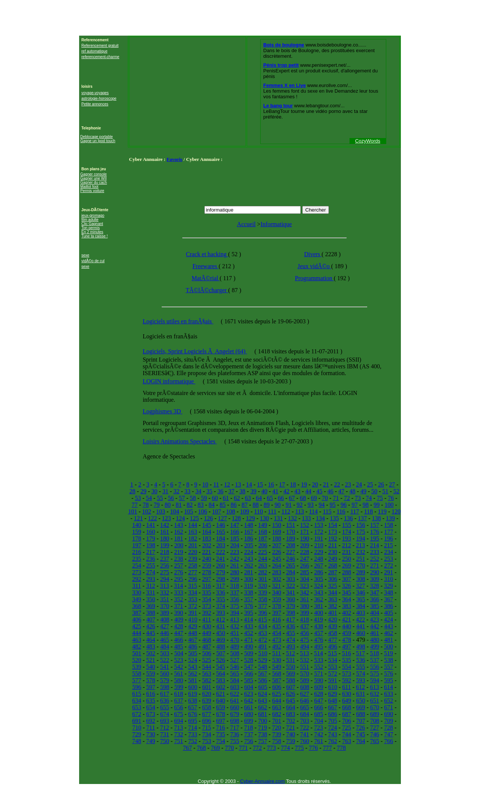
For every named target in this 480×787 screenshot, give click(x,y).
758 (276, 741)
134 (320, 518)
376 (248, 606)
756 (248, 741)
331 (150, 592)
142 (164, 525)
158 (388, 525)
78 (145, 505)
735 (220, 734)
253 (388, 559)
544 (206, 667)
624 (262, 694)
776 (313, 748)
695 (192, 721)
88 (256, 505)
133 (306, 518)
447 (178, 633)
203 (220, 545)
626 (290, 694)
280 (234, 572)
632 (374, 694)
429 (192, 626)
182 (192, 538)
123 (166, 518)
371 (178, 606)
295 (178, 579)
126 (208, 518)
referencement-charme (100, 57)
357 (248, 599)
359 (276, 599)
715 (206, 727)
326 (346, 586)
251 (360, 559)
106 (202, 511)
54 (149, 498)
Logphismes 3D (162, 411)
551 (304, 667)
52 (396, 491)
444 (136, 633)
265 (290, 565)
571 (318, 673)
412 (220, 619)
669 (360, 707)
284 (290, 572)
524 (192, 660)
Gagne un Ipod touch (97, 141)
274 (150, 572)
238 (178, 559)
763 (346, 741)
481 (388, 640)
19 (304, 484)
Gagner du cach (93, 182)
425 (136, 626)
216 (136, 552)
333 (178, 592)
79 (157, 505)
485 (178, 646)
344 (332, 592)
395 (248, 613)
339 (262, 592)
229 (318, 552)
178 (136, 538)
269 (346, 565)
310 (388, 579)
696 (206, 721)
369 (150, 606)
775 (299, 748)
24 (359, 484)
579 (164, 680)
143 (178, 525)
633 (388, 694)
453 (262, 633)
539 (136, 667)
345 (346, 592)
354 (206, 599)
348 (388, 592)
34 (198, 491)
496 (332, 646)
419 (318, 619)
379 (290, 606)
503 (164, 653)
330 (136, 592)
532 (304, 660)
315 (192, 586)
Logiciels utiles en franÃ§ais (177, 321)
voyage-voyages (95, 93)
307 (346, 579)
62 (237, 498)
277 (192, 572)
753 (206, 741)
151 (290, 525)
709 (388, 721)
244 (262, 559)
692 (150, 721)
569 (290, 673)
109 (244, 511)
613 (374, 687)
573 (346, 673)
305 (318, 579)
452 (248, 633)
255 (150, 565)
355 (220, 599)
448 (192, 633)
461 (374, 633)
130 (264, 518)
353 (192, 599)
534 (332, 660)
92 (300, 505)
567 (262, 673)
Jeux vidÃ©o (314, 266)
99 (377, 505)
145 (206, 525)
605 (262, 687)
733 (192, 734)
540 (150, 667)
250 (346, 559)
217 (150, 552)
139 (390, 518)
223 (234, 552)
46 (330, 491)
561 (178, 673)
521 (150, 660)
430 (206, 626)
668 (346, 707)
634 (136, 700)
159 (136, 532)
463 (136, 640)
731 (164, 734)
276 (178, 572)
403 (360, 613)
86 (234, 505)
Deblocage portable (96, 137)
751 (178, 741)
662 (262, 707)
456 (304, 633)
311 (136, 586)
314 (178, 586)
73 (358, 498)
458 (332, 633)
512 (290, 653)
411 (206, 619)
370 (164, 606)
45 (319, 491)
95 (333, 505)
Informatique (276, 224)
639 (206, 700)
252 (374, 559)
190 (304, 538)
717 (234, 727)
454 (276, 633)
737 (248, 734)
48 (353, 491)
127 (222, 518)
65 (270, 498)
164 (206, 532)
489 (234, 646)
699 (248, 721)
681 (262, 714)
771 (243, 748)
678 (220, 714)
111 (272, 511)
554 (346, 667)
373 (206, 606)
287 (332, 572)
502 (150, 653)
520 (136, 660)
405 (388, 613)
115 (327, 511)
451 (234, 633)
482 (136, 646)
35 (209, 491)
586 (262, 680)
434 (262, 626)
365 (360, 599)
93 (311, 505)
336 (220, 592)
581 (192, 680)
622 (234, 694)
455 (290, 633)
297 (206, 579)
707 (360, 721)
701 (276, 721)
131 (278, 518)
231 (346, 552)
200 (178, 545)
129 (250, 518)
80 (168, 505)
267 (318, 565)
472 (262, 640)
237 (164, 559)
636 (164, 700)
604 (248, 687)
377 (262, 606)
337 (234, 592)
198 (150, 545)
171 (304, 532)
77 (135, 505)
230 (332, 552)
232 (360, 552)
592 (346, 680)
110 (258, 511)
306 (332, 579)
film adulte (90, 220)
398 (290, 613)
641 (234, 700)
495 (318, 646)
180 (164, 538)
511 (276, 653)
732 (178, 734)
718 (248, 727)
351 (164, 599)
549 (276, 667)
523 (178, 660)
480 (374, 640)
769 (215, 748)
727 (374, 727)
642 (248, 700)
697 (220, 721)
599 (178, 687)
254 (136, 565)
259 (206, 565)
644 (276, 700)
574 (360, 673)
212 (346, 545)
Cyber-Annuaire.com (262, 781)
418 (304, 619)
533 (318, 660)
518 (374, 653)
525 (206, 660)
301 (262, 579)
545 (220, 667)
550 (290, 667)
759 (290, 741)
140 (136, 525)
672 (136, 714)
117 (354, 511)
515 (332, 653)
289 (360, 572)
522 (164, 660)
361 (304, 599)
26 (381, 484)
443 (388, 626)
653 (136, 707)
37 (231, 491)
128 (236, 518)
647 (318, 700)
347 (374, 592)
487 (206, 646)
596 (136, 687)
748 (136, 741)
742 (318, 734)
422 (360, 619)
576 (388, 673)
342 (304, 592)
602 (220, 687)
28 (132, 491)
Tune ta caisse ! (94, 236)
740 (290, 734)
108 (230, 511)
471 (248, 640)
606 (276, 687)
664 (290, 707)
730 (150, 734)
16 (271, 484)
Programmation (314, 278)
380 (304, 606)
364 (346, 599)
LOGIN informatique (168, 381)
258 (192, 565)
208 (290, 545)
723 (318, 727)
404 (374, 613)
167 (248, 532)
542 (178, 667)
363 (332, 599)
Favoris (174, 159)
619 (192, 694)
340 (276, 592)
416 (276, 619)
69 (314, 498)
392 (206, 613)
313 (164, 586)
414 (248, 619)
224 (248, 552)
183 (206, 538)
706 (346, 721)
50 (374, 491)
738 (262, 734)
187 (262, 538)
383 (346, 606)
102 (146, 511)
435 (276, 626)
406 (136, 619)
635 (150, 700)
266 (304, 565)
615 (136, 694)
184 (220, 538)
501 (136, 653)
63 (248, 498)
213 (360, 545)
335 (206, 592)
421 (346, 619)
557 (388, 667)
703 (304, 721)
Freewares (205, 266)
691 (136, 721)
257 (178, 565)
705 (332, 721)
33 (187, 491)
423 (374, 619)
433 (248, 626)
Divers (313, 254)
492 (276, 646)
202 (206, 545)
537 (374, 660)
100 (389, 505)
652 (388, 700)
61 (226, 498)
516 (346, 653)
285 (304, 572)
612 (360, 687)
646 (304, 700)
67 (292, 498)
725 (346, 727)
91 (289, 505)
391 (192, 613)
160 (150, 532)
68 (303, 498)
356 (234, 599)
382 (332, 606)
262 (248, 565)
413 (234, 619)
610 (332, 687)
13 (238, 484)
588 (290, 680)
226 (276, 552)
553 (332, 667)
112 (285, 511)
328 (374, 586)
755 (234, 741)
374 (220, 606)
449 (206, 633)
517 (360, 653)
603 (234, 687)
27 (392, 484)
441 (360, 626)
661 (248, 707)
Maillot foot (89, 187)
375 (234, 606)
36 (221, 491)
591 (332, 680)
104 (174, 511)
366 (374, 599)
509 (248, 653)
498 (360, 646)
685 (318, 714)
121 (138, 518)
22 (337, 484)
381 (318, 606)
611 (346, 687)
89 (267, 505)
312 (150, 586)
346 (360, 592)
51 (385, 491)
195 (374, 538)
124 (180, 518)
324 (318, 586)
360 (290, 599)
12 (227, 484)
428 (178, 626)
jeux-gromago (92, 215)
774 (285, 748)
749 (150, 741)
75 (380, 498)
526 (220, 660)
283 (276, 572)
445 (150, 633)
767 (187, 748)
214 (374, 545)
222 (220, 552)
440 (346, 626)
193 (346, 538)
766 (388, 741)
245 (276, 559)
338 (248, 592)
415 (262, 619)
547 (248, 667)
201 (192, 545)
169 (276, 532)
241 (220, 559)
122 (152, 518)
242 (234, 559)
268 (332, 565)
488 (220, 646)
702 (290, 721)
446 (164, 633)
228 (304, 552)
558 (136, 673)
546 (234, 667)
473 (276, 640)
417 (290, 619)
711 (150, 727)
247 (304, 559)
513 (304, 653)
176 (374, 532)
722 (304, 727)
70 (325, 498)
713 (178, 727)
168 (262, 532)
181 (178, 538)
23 (348, 484)
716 (220, 727)
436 (290, 626)
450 (220, 633)
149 (262, 525)
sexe (85, 255)
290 (374, 572)
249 (332, 559)
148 (248, 525)
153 (318, 525)
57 (182, 498)
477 (332, 640)
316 (206, 586)
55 (160, 498)
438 (318, 626)
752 (192, 741)
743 (332, 734)
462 (388, 633)
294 (164, 579)
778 (341, 748)
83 (201, 505)
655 (164, 707)
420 (332, 619)
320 (262, 586)
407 (150, 619)
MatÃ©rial (206, 278)
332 (164, 592)
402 (346, 613)
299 (234, 579)
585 (248, 680)
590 (318, 680)
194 (360, 538)
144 (192, 525)
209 (304, 545)
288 (346, 572)
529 (262, 660)
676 (192, 714)
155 (346, 525)
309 (374, 579)
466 (178, 640)
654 (150, 707)
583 (220, 680)
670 (374, 707)
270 (360, 565)
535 (346, 660)
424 (388, 619)
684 (304, 714)
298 (220, 579)
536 (360, 660)
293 (150, 579)
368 (136, 606)
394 (234, 613)
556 (374, 667)
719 (262, 727)
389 (164, 613)
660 (234, 707)
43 (297, 491)
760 (304, 741)
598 (164, 687)
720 (276, 727)
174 (346, 532)
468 (206, 640)
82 (190, 505)
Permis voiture (92, 191)
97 (355, 505)
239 (192, 559)
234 (388, 552)
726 (360, 727)
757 (262, 741)
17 (282, 484)
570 (304, 673)
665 (304, 707)
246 (290, 559)
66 (281, 498)
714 (192, 727)
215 (388, 545)
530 (276, 660)
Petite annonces (94, 104)
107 (216, 511)
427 (164, 626)
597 (150, 687)
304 (304, 579)
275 (164, 572)
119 (382, 511)
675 (178, 714)
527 (234, 660)
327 (360, 586)
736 (234, 734)
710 (136, 727)
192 (332, 538)
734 (206, 734)
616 (150, 694)
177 (388, 532)
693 (164, 721)
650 (360, 700)
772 (257, 748)
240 (206, 559)
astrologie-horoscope (98, 98)
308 (360, 579)
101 (132, 511)
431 (220, 626)
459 (346, 633)
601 (206, 687)
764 (360, 741)
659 (220, 707)
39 (253, 491)
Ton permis (90, 228)
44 (308, 491)
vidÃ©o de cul (93, 261)
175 (360, 532)
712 (164, 727)
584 (234, 680)
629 (332, 694)
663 (276, 707)
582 (206, 680)
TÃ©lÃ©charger (207, 290)
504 (178, 653)
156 (360, 525)
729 (136, 734)
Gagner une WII (93, 178)
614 (388, 687)
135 (334, 518)
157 (374, 525)
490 (248, 646)
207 (276, 545)
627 (304, 694)
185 (234, 538)
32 (176, 491)
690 (388, 714)
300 (248, 579)
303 (290, 579)
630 (346, 694)
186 (248, 538)
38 (242, 491)
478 (346, 640)
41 (275, 491)
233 (374, 552)
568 (276, 673)
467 (192, 640)
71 (336, 498)
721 (290, 727)
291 (388, 572)
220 (192, 552)
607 (290, 687)
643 (262, 700)
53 (138, 498)
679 (234, 714)
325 (332, 586)
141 (150, 525)
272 (388, 565)
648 (332, 700)
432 (234, 626)
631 (360, 694)
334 (192, 592)
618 (178, 694)
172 (318, 532)
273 (136, 572)
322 (290, 586)
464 (150, 640)
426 (150, 626)
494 (304, 646)
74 (369, 498)
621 (220, 694)
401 (332, 613)
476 (318, 640)
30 (155, 491)
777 (327, 748)
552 (318, 667)
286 (318, 572)
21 (326, 484)
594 (374, 680)
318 (234, 586)
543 (192, 667)
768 (201, 748)
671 (388, 707)
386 (388, 606)
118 (368, 511)
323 (304, 586)
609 (318, 687)
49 (363, 491)
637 (178, 700)
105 (188, 511)
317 (220, 586)
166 (234, 532)
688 (360, 714)
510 (262, 653)
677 (206, 714)
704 (318, 721)
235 (136, 559)
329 (388, 586)
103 (160, 511)
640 (220, 700)
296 (192, 579)
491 (262, 646)
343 (318, 592)
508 (234, 653)
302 (276, 579)
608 (304, 687)
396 (262, 613)
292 (136, 579)
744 (346, 734)
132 (292, 518)
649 (346, 700)
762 (332, 741)
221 (206, 552)
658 (206, 707)
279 (220, 572)
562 (192, 673)
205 (248, 545)
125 (194, 518)
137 (362, 518)
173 (332, 532)
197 (136, 545)
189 (290, 538)
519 (388, 653)
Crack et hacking (207, 254)
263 (262, 565)
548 (262, 667)
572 (332, 673)
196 (388, 538)
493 (290, 646)
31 (165, 491)
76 (391, 498)
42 (287, 491)
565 (234, 673)
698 (234, 721)
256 (164, 565)
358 (262, 599)
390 (178, 613)
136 (348, 518)
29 (143, 491)
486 (192, 646)
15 (260, 484)
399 (304, 613)
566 (248, 673)
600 (192, 687)
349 (136, 599)
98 (366, 505)
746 (374, 734)
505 (192, 653)
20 (315, 484)
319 (248, 586)
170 (290, 532)
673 (150, 714)
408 (164, 619)
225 (262, 552)
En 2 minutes (92, 232)
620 (206, 694)
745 (360, 734)
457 (318, 633)
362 (318, 599)
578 (150, 680)
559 (150, 673)
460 (360, 633)
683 (290, 714)
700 (262, 721)
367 (388, 599)
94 (322, 505)
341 (290, 592)
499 (374, 646)
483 (150, 646)
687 (346, 714)
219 (178, 552)
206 (262, 545)
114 (313, 511)
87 (245, 505)
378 (276, 606)
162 (178, 532)
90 (277, 505)
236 (150, 559)
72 (347, 498)
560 (164, 673)
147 (234, 525)
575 (374, 673)
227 (290, 552)
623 (248, 694)
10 (205, 484)
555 (360, 667)
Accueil (246, 224)
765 (374, 741)
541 (164, 667)
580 (178, 680)
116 (340, 511)
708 (374, 721)
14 (249, 484)
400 (318, 613)
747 (388, 734)
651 (374, 700)
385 (374, 606)
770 (229, 748)
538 (388, 660)
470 (234, 640)
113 (299, 511)
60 (215, 498)
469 (220, 640)
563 (206, 673)
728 (388, 727)
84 (211, 505)
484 (164, 646)
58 (193, 498)
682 (276, 714)
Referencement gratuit (99, 46)
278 (206, 572)
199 (164, 545)
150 (276, 525)
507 (220, 653)
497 (346, 646)
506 (206, 653)
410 (192, 619)
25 (370, 484)
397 (276, 613)
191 (318, 538)
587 (276, 680)
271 (374, 565)
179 (150, 538)
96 (343, 505)
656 (178, 707)
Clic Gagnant (92, 224)
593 (360, 680)
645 (290, 700)
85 (223, 505)
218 (164, 552)
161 (164, 532)
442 (374, 626)
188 (276, 538)
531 (290, 660)
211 (332, 545)
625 (276, 694)
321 (276, 586)
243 (248, 559)
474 (290, 640)
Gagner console (93, 174)
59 (204, 498)
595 (388, 680)
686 (332, 714)
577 (136, 680)
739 (276, 734)
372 (192, 606)
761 (318, 741)
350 (150, 599)
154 (332, 525)
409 (178, 619)
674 (164, 714)
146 (220, 525)
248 (318, 559)
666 (318, 707)
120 (396, 511)
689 (374, 714)
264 (276, 565)
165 (220, 532)
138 (376, 518)
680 (248, 714)
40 (264, 491)
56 (171, 498)
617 (164, 694)
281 (248, 572)
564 (220, 673)
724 (332, 727)
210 (318, 545)
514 (318, 653)
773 (271, 748)
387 (136, 613)
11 (216, 484)
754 (220, 741)
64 (259, 498)
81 (179, 505)
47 (341, 491)
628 (318, 694)
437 (304, 626)
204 (234, 545)
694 (178, 721)
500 (388, 646)
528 (248, 660)
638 (192, 700)
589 (304, 680)
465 (164, 640)
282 (262, 572)
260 (220, 565)
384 (360, 606)
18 (293, 484)
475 (304, 640)
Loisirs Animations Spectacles (179, 441)
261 (234, 565)
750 (164, 741)
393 (220, 613)
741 (304, 734)
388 (150, 613)
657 (192, 707)
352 (178, 599)
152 (304, 525)
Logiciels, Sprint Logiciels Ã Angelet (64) (194, 351)
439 (332, 626)
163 (192, 532)
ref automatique (94, 51)
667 (332, 707)
